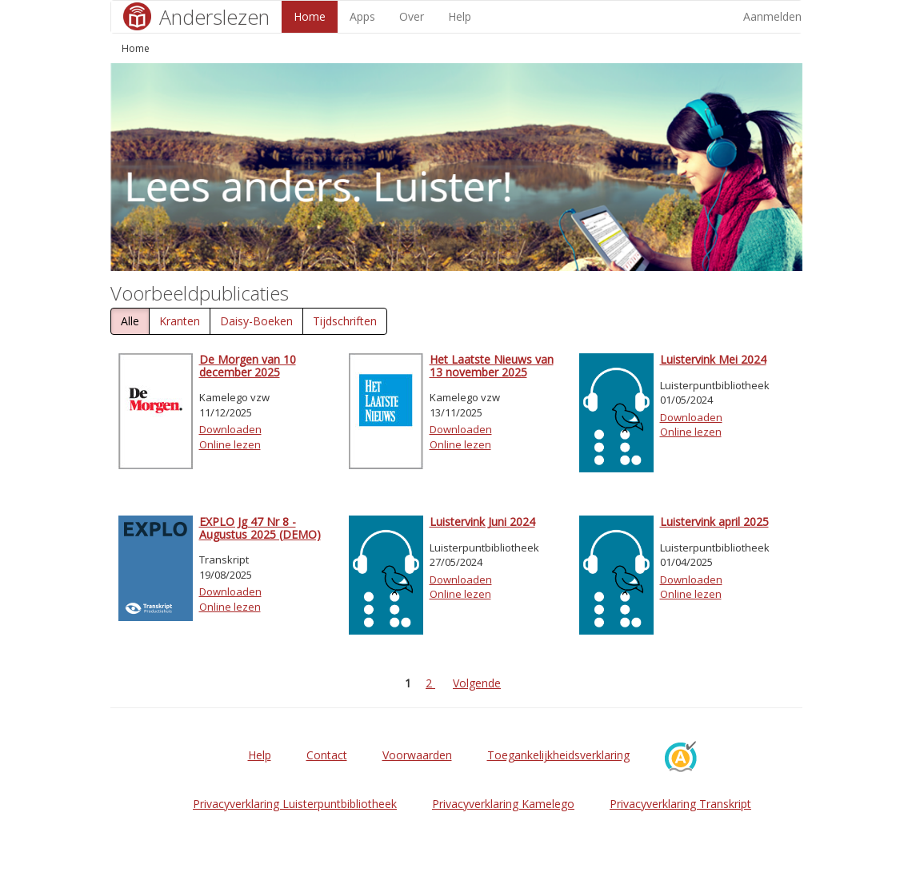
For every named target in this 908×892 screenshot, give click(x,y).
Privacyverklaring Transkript (680, 803)
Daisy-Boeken (256, 321)
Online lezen (230, 444)
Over (411, 16)
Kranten (179, 321)
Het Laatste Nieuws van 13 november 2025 (492, 365)
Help (459, 16)
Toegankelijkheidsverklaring (558, 755)
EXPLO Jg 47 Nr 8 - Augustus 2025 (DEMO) (260, 527)
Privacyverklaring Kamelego (503, 803)
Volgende (477, 683)
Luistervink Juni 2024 (482, 521)
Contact (326, 755)
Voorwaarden (417, 755)
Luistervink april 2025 (714, 521)
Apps (362, 16)
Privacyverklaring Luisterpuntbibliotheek (295, 803)
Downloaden (230, 429)
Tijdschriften (345, 321)
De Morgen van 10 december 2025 (247, 365)
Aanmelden (772, 16)
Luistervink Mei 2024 (713, 359)
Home (310, 16)
